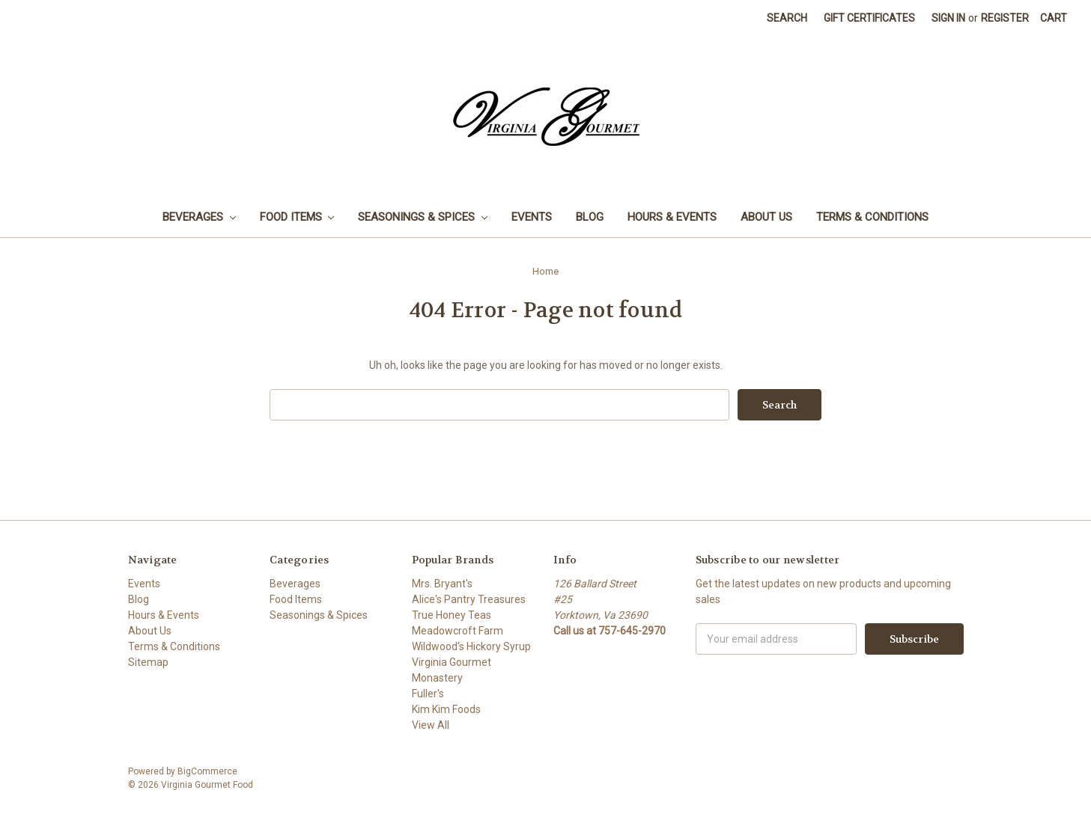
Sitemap (148, 662)
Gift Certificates (869, 18)
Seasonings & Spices (422, 217)
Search (787, 18)
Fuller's (428, 694)
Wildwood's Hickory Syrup (471, 646)
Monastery (437, 678)
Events (531, 217)
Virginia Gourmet (451, 662)
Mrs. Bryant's (442, 584)
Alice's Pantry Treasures (469, 599)
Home (545, 271)
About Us (766, 217)
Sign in (948, 18)
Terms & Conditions (872, 217)
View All (430, 725)
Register (1005, 18)
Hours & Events (672, 217)
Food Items (297, 217)
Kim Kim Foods (446, 709)
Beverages (199, 217)
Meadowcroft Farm (457, 631)
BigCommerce (207, 771)
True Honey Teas (451, 615)
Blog (590, 217)
